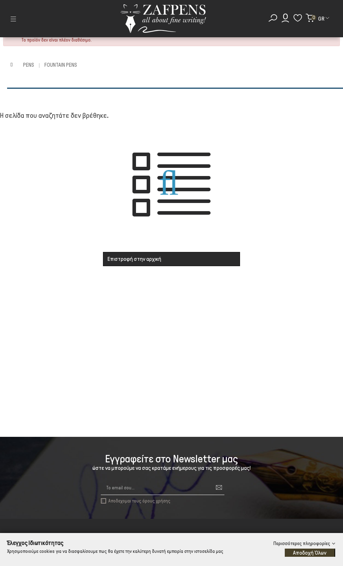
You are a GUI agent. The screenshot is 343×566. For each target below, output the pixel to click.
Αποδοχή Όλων (309, 553)
